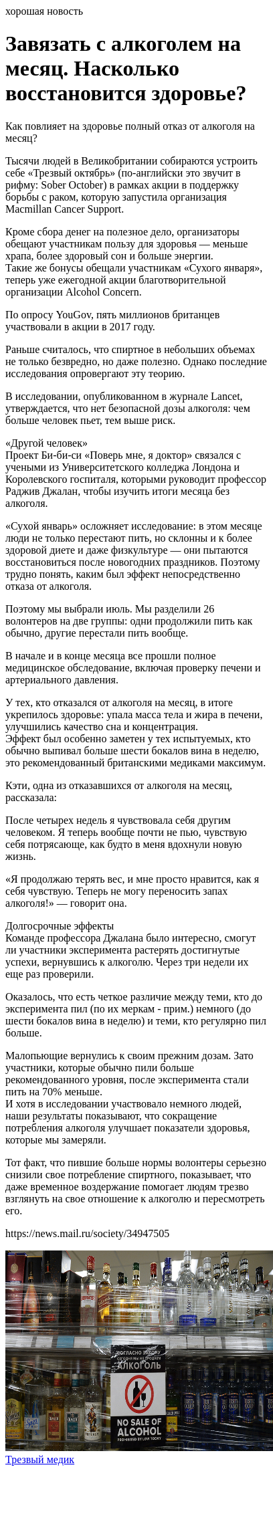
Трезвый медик (39, 1459)
